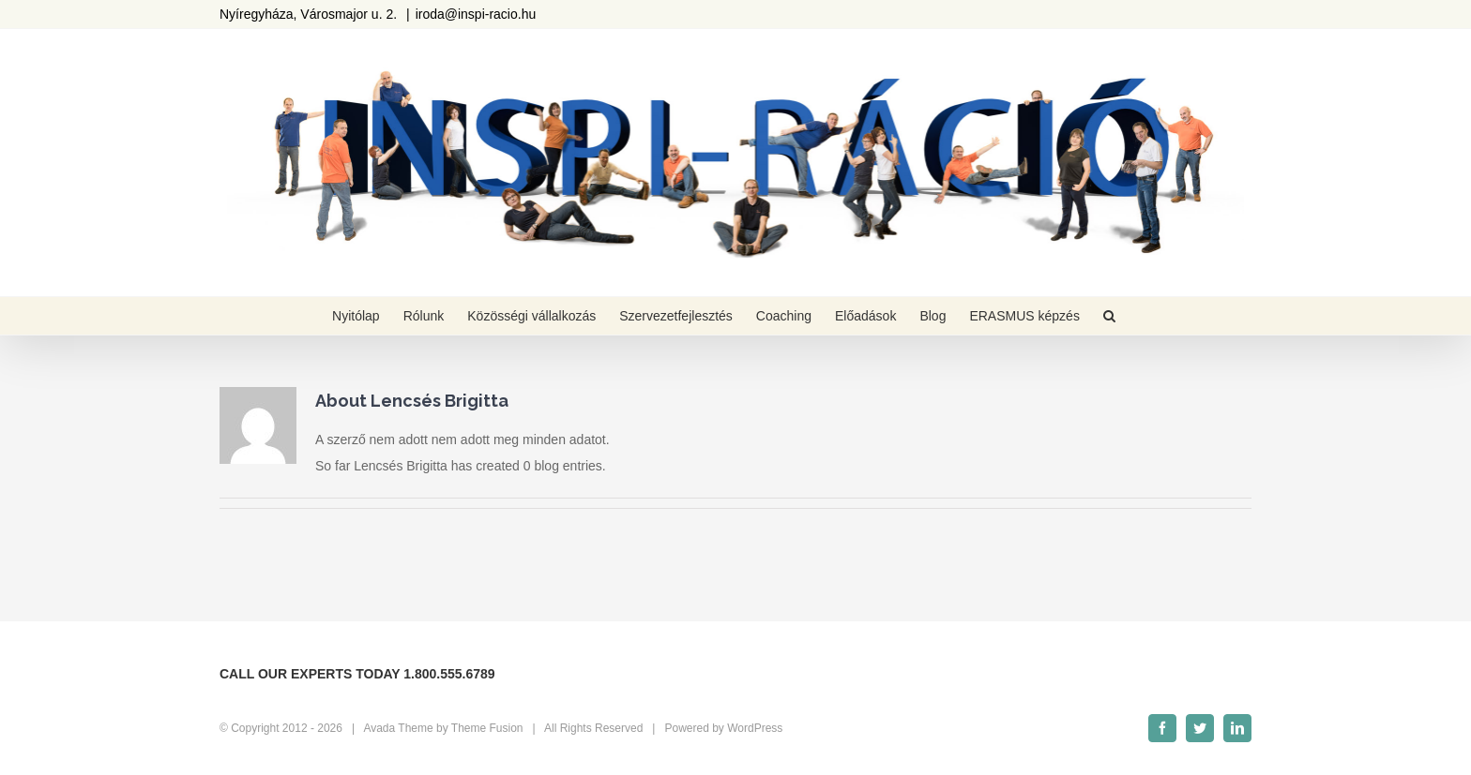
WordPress (754, 728)
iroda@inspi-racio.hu (476, 14)
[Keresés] (1109, 316)
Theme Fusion (487, 728)
